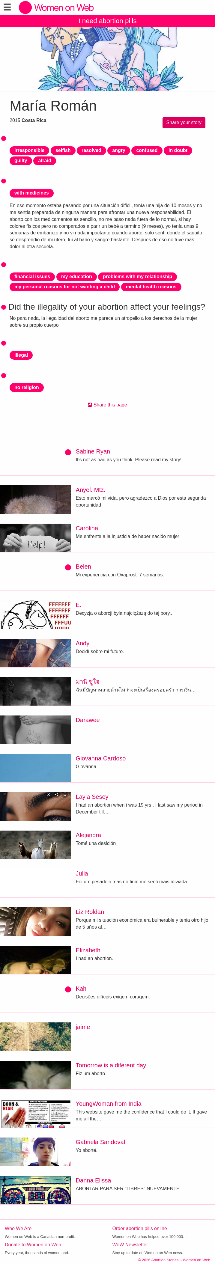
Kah (81, 988)
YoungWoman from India (109, 1103)
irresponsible (29, 150)
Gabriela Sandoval (100, 1142)
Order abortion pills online (139, 1228)
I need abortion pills (107, 21)
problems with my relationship (137, 276)
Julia (82, 873)
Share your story (184, 122)
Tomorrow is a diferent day (111, 1065)
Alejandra (88, 835)
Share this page (107, 404)
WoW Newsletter (130, 1244)
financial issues (32, 276)
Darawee (88, 720)
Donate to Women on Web (33, 1244)
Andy (83, 643)
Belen (83, 566)
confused (146, 150)
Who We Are (18, 1228)
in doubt (178, 150)
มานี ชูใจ (88, 681)
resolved (91, 150)
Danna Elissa (93, 1180)
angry (118, 150)
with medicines (31, 192)
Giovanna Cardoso (101, 758)
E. (79, 605)
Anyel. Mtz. (91, 489)
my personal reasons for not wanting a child (64, 286)
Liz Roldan (90, 912)
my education (76, 276)
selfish (63, 150)
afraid (44, 160)
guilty (20, 160)
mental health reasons (151, 286)
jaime (83, 1027)
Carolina (87, 528)
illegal (21, 355)
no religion (26, 387)
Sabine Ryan (93, 451)
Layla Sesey (92, 796)
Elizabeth (88, 950)
